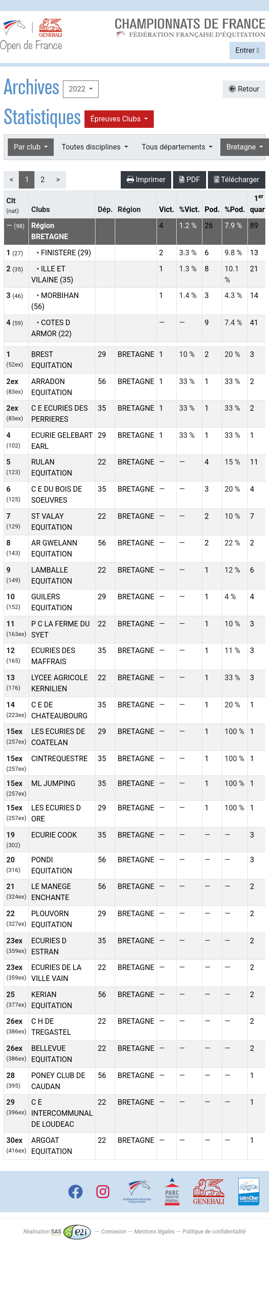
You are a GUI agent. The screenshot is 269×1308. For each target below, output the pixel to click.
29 (102, 354)
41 (254, 322)
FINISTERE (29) (66, 252)
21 (254, 268)
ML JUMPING (53, 783)
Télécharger (236, 179)
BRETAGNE (136, 354)
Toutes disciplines (92, 147)
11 (254, 462)
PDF (189, 179)
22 (102, 462)
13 (254, 252)
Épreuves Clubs (116, 119)
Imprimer (146, 179)
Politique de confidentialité (214, 1231)
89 (254, 225)
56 (102, 381)
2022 (78, 89)
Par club (28, 147)
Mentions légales (154, 1231)
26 (209, 225)
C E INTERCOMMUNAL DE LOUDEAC (62, 1113)
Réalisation (57, 1231)
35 (102, 408)
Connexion (113, 1231)
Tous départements (174, 147)
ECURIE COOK (54, 835)
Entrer (247, 50)
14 (254, 295)
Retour (244, 89)
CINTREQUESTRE (59, 758)
